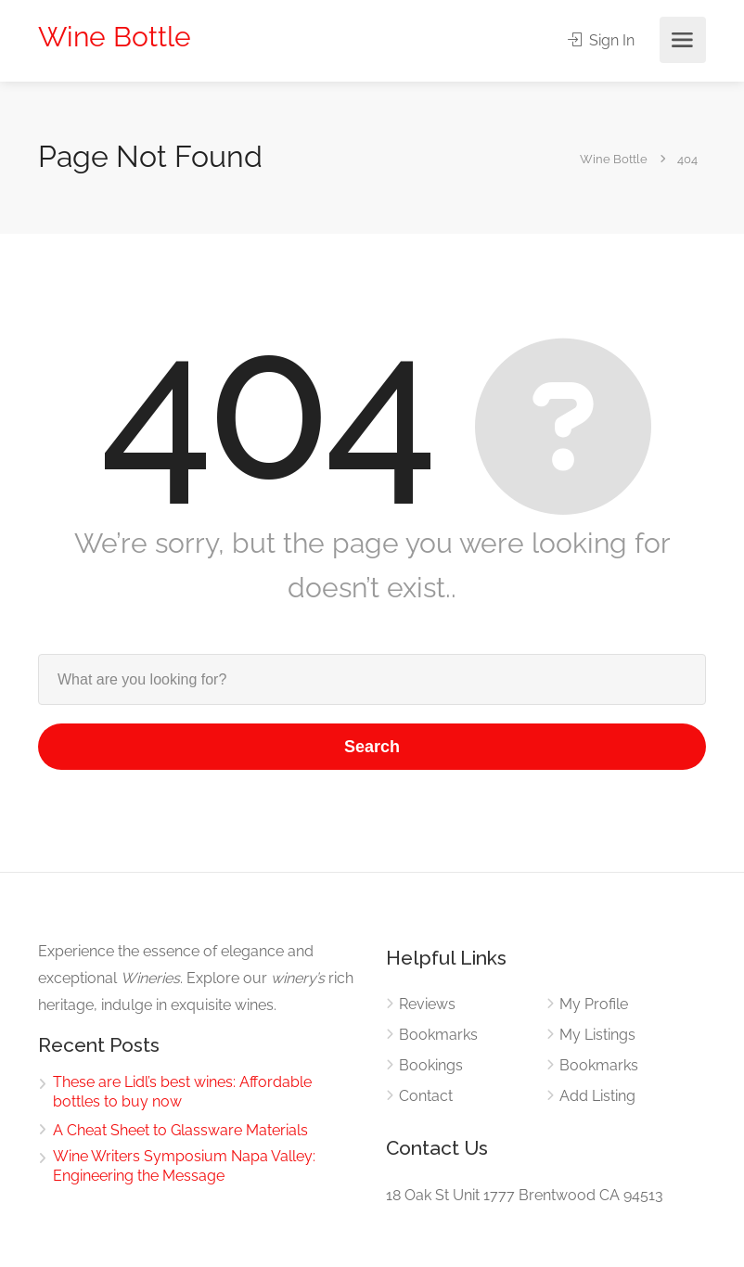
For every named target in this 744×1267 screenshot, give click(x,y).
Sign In (601, 40)
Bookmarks (438, 1034)
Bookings (431, 1065)
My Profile (593, 1004)
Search (372, 746)
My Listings (597, 1034)
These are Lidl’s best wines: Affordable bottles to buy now (182, 1091)
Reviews (427, 1004)
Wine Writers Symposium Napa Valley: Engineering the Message (184, 1165)
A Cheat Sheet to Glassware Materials (180, 1130)
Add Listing (597, 1096)
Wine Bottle (114, 36)
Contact (426, 1096)
